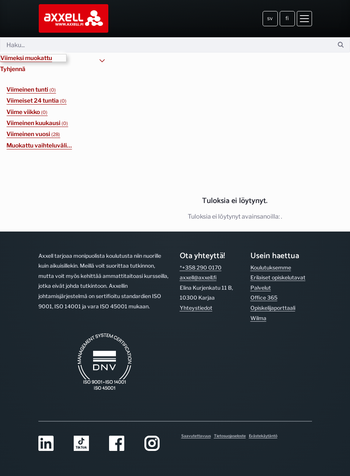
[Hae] (166, 44)
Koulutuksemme (270, 267)
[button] (33, 58)
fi (287, 18)
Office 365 (263, 297)
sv (270, 18)
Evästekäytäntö (263, 435)
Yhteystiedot (196, 308)
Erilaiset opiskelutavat (278, 277)
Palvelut (260, 287)
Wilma (258, 318)
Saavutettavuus (196, 435)
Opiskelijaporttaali (272, 308)
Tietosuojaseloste (230, 435)
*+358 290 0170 (201, 267)
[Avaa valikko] (304, 18)
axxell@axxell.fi (198, 277)
